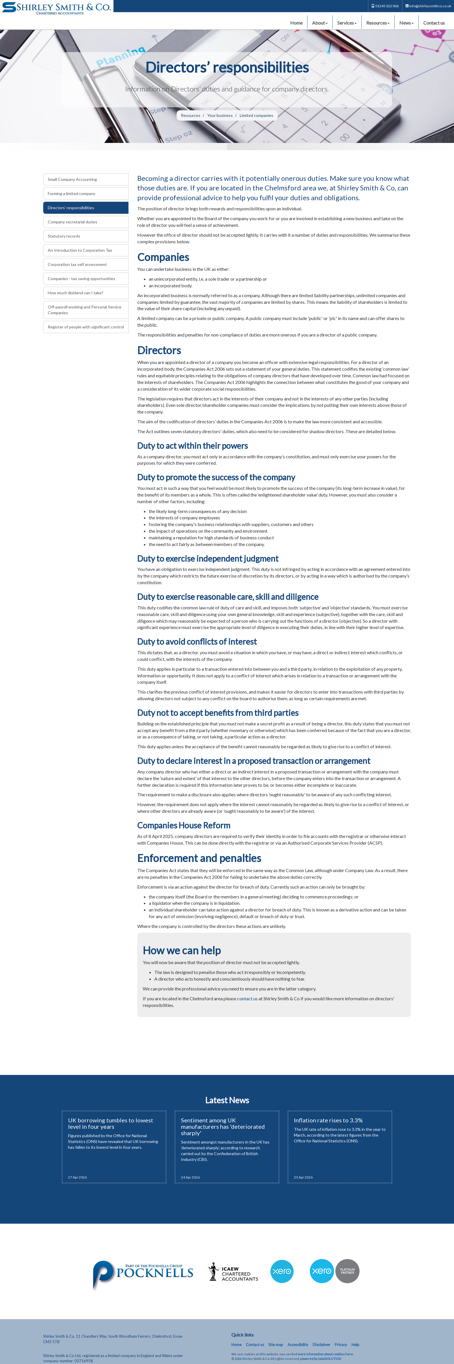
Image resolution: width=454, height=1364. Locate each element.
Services (347, 22)
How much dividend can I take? (75, 292)
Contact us (434, 22)
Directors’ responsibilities (71, 207)
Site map (275, 1344)
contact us (247, 998)
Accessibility (298, 1344)
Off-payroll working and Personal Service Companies (84, 309)
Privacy (341, 1344)
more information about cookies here (325, 1354)
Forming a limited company (71, 193)
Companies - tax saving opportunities (81, 278)
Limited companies (256, 115)
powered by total (320, 1359)
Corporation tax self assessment (77, 264)
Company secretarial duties (72, 221)
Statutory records (64, 236)
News (406, 22)
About (320, 22)
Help (355, 1344)
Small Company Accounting (72, 179)
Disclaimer (321, 1344)
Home (296, 22)
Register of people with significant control (86, 326)
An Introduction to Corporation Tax (80, 250)
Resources (378, 22)
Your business (220, 115)
